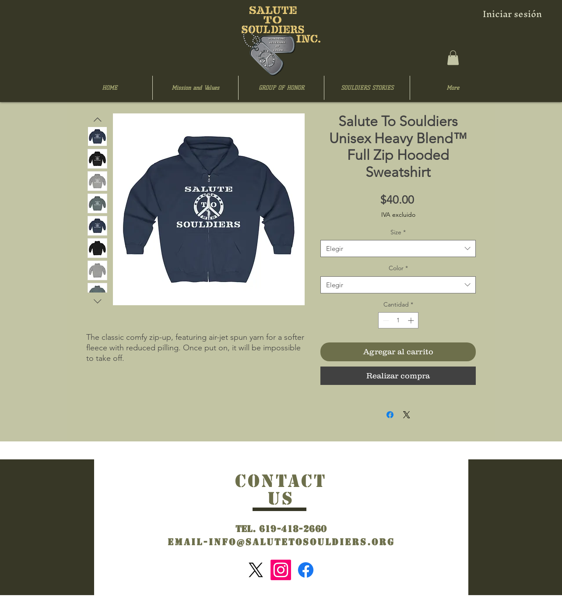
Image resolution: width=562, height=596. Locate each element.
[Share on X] (406, 414)
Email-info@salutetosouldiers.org (281, 542)
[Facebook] (305, 570)
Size (398, 232)
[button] (453, 57)
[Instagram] (280, 570)
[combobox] (398, 248)
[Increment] (411, 320)
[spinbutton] (398, 320)
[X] (256, 570)
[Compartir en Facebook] (390, 414)
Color (398, 268)
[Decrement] (384, 320)
